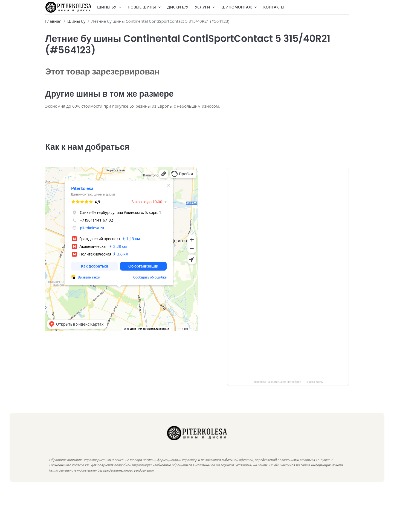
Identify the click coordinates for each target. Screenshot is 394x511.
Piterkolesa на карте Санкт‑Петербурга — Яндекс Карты (288, 389)
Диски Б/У (177, 7)
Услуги (205, 7)
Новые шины (144, 7)
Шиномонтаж (239, 7)
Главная (53, 21)
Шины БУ (109, 7)
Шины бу (76, 21)
